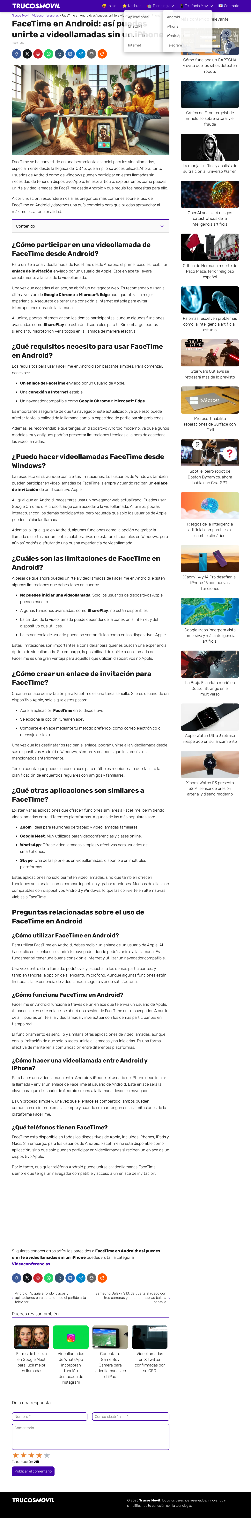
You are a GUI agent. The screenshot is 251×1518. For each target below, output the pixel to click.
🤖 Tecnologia (158, 6)
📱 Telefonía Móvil (194, 6)
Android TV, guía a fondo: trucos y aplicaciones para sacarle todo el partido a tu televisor (50, 1297)
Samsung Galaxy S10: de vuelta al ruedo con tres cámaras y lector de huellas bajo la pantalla (130, 1297)
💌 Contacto (228, 6)
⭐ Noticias (131, 6)
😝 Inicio (109, 6)
